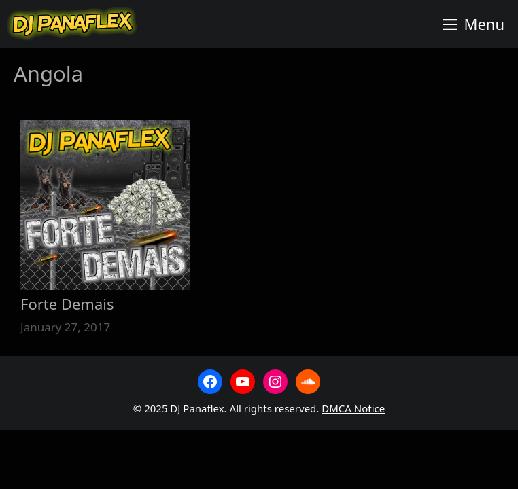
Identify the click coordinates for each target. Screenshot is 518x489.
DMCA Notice (353, 408)
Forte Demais (67, 303)
